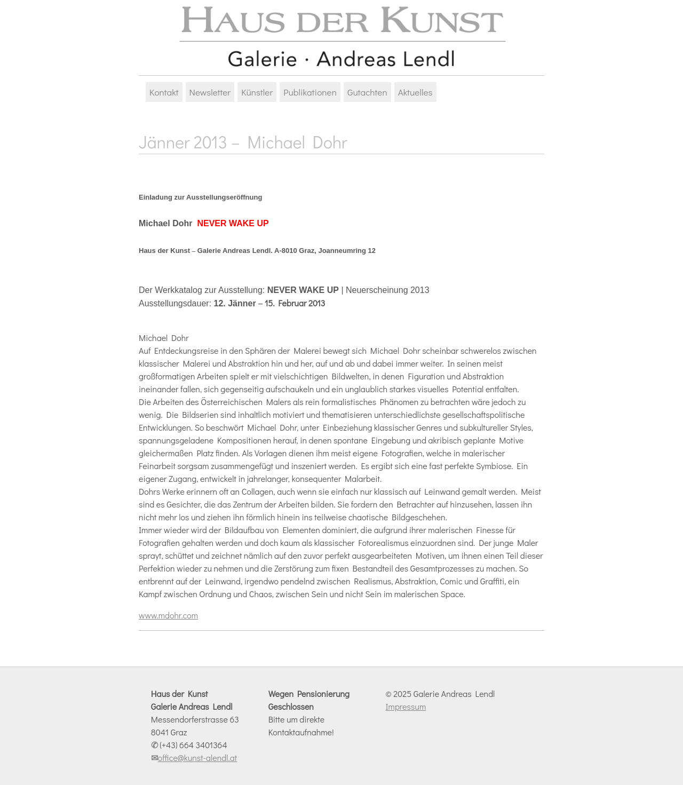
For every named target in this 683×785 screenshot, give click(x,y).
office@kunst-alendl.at (197, 757)
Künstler (257, 92)
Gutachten (367, 92)
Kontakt (164, 92)
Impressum (405, 706)
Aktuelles (415, 92)
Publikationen (310, 92)
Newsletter (210, 92)
